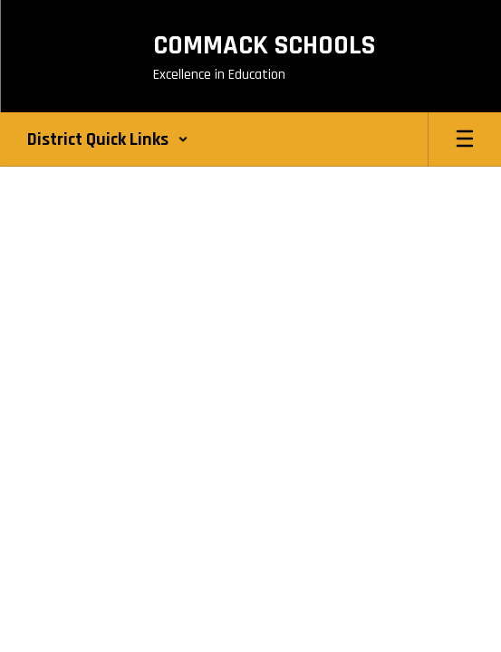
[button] (108, 139)
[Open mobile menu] (465, 139)
